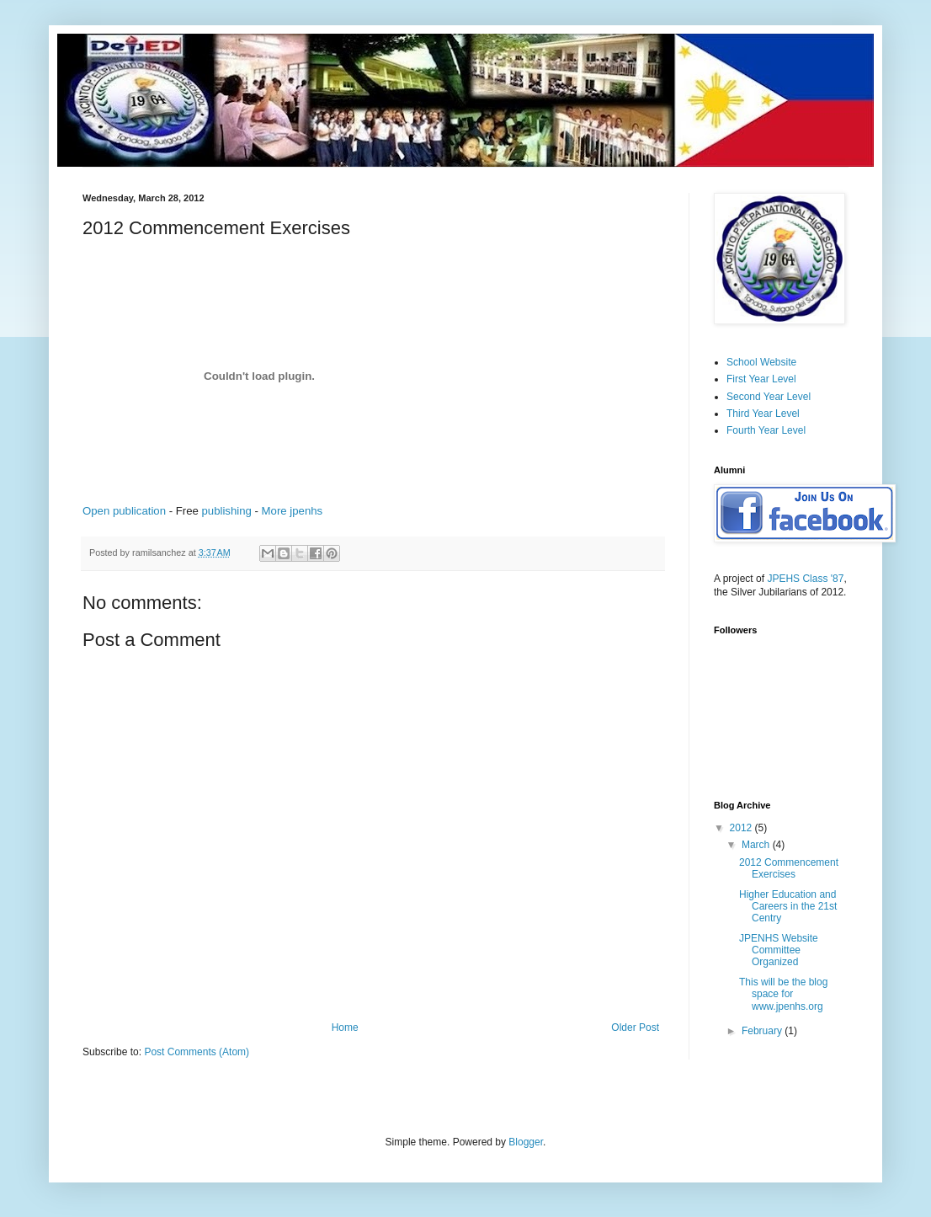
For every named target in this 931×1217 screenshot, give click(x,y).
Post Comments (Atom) (196, 1052)
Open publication (124, 510)
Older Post (635, 1027)
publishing (226, 510)
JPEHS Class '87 (805, 578)
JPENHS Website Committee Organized (778, 950)
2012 (742, 828)
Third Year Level (763, 413)
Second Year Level (768, 397)
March (757, 845)
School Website (761, 362)
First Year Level (761, 379)
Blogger (525, 1142)
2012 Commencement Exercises (788, 868)
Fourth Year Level (766, 430)
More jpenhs (292, 510)
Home (345, 1027)
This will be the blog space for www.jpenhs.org (783, 994)
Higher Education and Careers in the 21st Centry (788, 907)
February (763, 1031)
